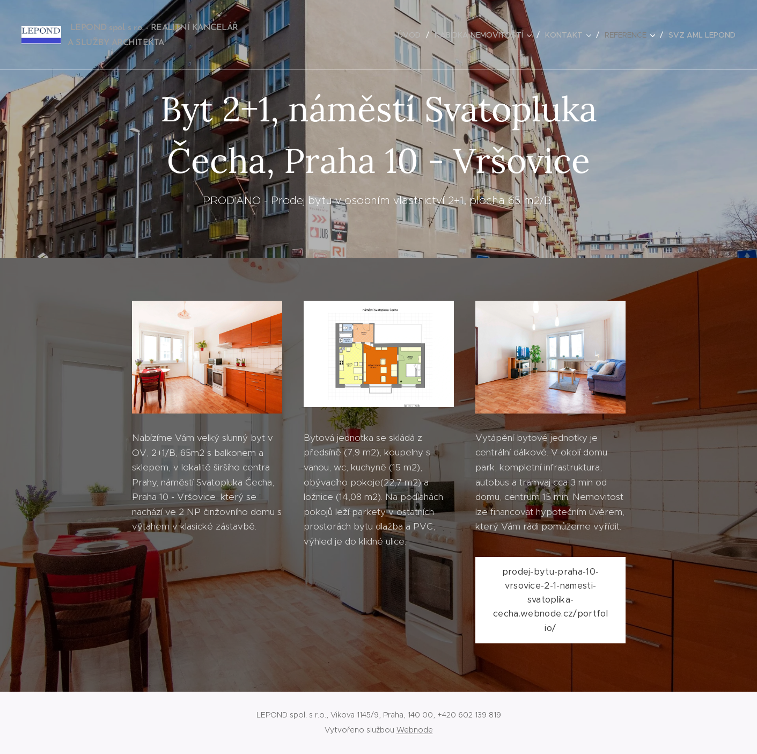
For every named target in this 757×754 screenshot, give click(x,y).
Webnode (414, 730)
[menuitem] (412, 34)
